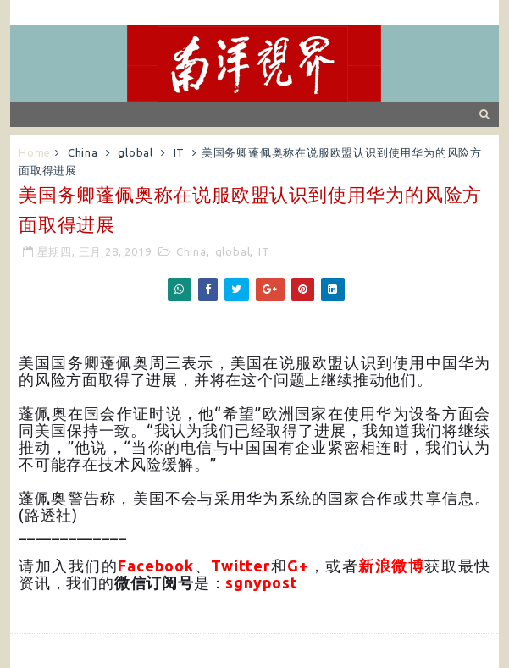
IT (179, 152)
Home (35, 152)
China (83, 152)
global (135, 152)
